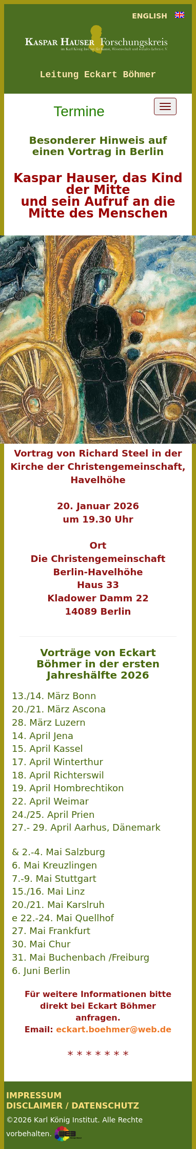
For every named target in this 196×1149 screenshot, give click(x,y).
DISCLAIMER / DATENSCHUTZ (72, 1106)
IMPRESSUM (34, 1095)
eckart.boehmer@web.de (113, 1029)
